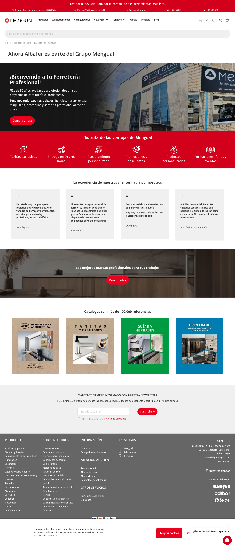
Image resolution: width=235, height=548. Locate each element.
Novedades (10, 502)
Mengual (126, 448)
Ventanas (9, 498)
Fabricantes (127, 452)
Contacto (145, 19)
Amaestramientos (61, 19)
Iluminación (11, 460)
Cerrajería (10, 495)
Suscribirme (147, 411)
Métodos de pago (52, 467)
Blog (156, 19)
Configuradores (82, 19)
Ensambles (10, 464)
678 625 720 (175, 10)
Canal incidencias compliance (58, 502)
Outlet (8, 506)
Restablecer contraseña (93, 480)
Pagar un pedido (51, 471)
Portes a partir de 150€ (91, 10)
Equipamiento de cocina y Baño (21, 456)
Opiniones (86, 500)
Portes (46, 495)
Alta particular (88, 476)
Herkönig (126, 456)
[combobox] (117, 34)
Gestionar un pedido (53, 475)
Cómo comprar (50, 464)
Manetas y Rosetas (14, 452)
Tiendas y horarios (138, 10)
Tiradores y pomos (14, 448)
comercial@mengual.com (217, 457)
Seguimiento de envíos (92, 496)
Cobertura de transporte (56, 498)
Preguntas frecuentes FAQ (56, 456)
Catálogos (99, 19)
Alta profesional (89, 472)
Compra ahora (22, 120)
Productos (43, 19)
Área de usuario (89, 468)
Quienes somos (51, 448)
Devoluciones (50, 491)
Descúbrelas (117, 280)
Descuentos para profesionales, (35, 10)
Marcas (133, 19)
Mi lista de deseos (214, 20)
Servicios (117, 19)
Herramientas (12, 487)
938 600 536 (212, 10)
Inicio (7, 43)
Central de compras (53, 452)
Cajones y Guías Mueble (17, 471)
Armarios (9, 483)
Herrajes (9, 467)
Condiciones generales (55, 460)
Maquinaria (10, 491)
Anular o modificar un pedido (58, 487)
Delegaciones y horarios (93, 452)
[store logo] (19, 20)
